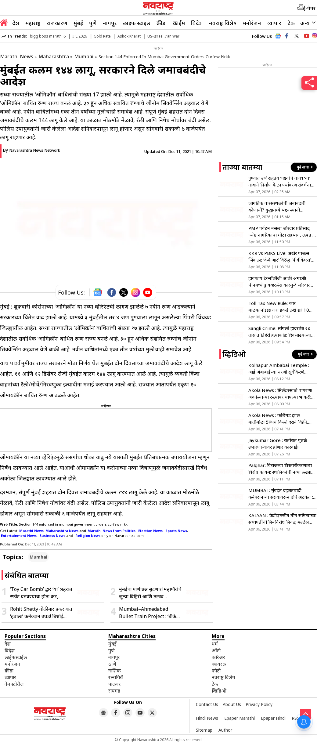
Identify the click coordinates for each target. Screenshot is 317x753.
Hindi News (207, 718)
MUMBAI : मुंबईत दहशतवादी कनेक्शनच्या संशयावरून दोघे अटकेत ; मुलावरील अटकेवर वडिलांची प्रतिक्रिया (281, 493)
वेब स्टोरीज (14, 684)
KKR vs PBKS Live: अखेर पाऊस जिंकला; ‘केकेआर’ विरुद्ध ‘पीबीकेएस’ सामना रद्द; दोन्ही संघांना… (279, 256)
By (31, 150)
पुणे (93, 23)
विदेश (197, 23)
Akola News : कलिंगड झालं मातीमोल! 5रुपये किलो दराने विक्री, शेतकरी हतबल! (278, 418)
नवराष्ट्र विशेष (223, 23)
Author (225, 730)
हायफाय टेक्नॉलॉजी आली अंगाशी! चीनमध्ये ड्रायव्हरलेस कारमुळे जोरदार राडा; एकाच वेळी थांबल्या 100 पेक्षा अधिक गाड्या (279, 281)
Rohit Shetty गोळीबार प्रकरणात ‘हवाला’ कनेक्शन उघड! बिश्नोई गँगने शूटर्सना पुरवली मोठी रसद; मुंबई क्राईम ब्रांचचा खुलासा (41, 613)
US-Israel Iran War (163, 36)
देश (15, 23)
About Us (232, 704)
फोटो (216, 670)
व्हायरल (219, 664)
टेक (291, 23)
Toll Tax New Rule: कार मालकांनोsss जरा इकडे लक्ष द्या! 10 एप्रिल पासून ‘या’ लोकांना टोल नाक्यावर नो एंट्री (281, 306)
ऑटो (216, 650)
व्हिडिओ (219, 690)
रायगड (114, 690)
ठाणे (112, 664)
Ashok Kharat (129, 36)
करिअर (218, 657)
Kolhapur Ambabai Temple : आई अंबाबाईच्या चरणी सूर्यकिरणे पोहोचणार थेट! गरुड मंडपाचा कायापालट (282, 368)
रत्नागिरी (115, 677)
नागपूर (110, 23)
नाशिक (114, 670)
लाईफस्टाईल (16, 657)
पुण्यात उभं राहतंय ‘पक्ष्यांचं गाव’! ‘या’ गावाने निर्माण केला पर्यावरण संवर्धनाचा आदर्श (281, 181)
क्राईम (179, 23)
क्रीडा (162, 23)
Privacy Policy (259, 704)
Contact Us (207, 704)
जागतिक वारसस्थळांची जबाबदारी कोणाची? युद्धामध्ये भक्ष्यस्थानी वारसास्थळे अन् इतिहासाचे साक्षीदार (278, 206)
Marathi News (16, 56)
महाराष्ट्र (33, 23)
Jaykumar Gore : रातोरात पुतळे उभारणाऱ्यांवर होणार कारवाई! (277, 443)
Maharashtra (53, 56)
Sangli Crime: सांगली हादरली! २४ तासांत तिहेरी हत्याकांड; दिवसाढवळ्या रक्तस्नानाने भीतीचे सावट (279, 331)
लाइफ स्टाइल (136, 23)
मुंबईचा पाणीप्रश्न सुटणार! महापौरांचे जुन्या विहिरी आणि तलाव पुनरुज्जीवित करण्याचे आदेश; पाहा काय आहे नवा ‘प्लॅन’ (150, 593)
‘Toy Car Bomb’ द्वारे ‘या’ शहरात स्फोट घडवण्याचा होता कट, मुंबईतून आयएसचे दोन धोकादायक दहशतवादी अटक (41, 593)
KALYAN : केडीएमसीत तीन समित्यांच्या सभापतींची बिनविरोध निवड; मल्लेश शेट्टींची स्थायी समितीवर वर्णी (282, 518)
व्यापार (274, 23)
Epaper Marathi (239, 718)
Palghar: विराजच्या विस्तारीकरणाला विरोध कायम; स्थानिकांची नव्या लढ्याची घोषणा (281, 468)
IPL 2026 (79, 36)
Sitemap (204, 730)
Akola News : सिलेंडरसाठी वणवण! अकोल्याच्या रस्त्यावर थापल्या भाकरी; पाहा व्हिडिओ (280, 393)
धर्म (215, 643)
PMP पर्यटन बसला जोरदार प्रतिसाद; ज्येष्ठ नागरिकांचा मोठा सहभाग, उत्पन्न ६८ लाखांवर (282, 231)
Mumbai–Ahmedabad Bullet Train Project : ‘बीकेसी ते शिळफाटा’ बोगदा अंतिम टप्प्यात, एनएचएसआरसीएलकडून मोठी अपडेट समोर (150, 613)
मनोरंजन (252, 23)
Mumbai (83, 56)
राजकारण (57, 23)
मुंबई (78, 23)
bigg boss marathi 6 (48, 36)
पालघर (114, 684)
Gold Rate (102, 36)
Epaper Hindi (273, 718)
